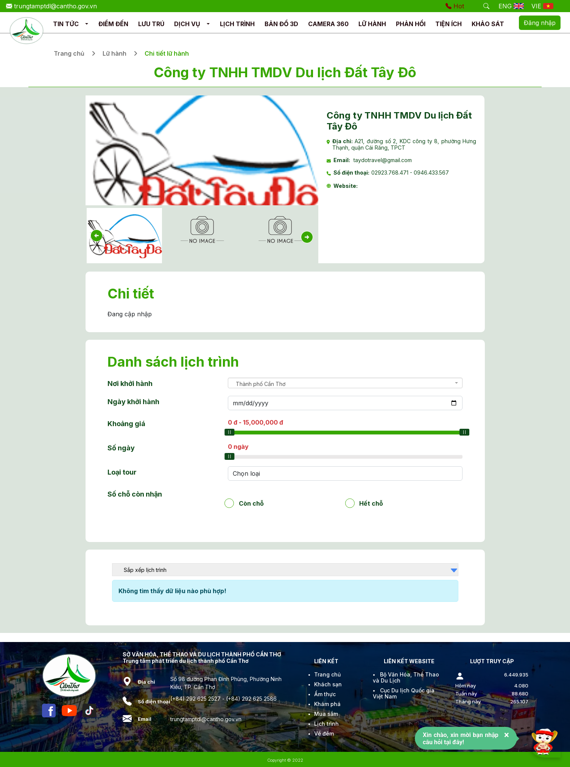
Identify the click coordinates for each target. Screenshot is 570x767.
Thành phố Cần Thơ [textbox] (260, 384)
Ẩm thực (325, 694)
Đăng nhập (540, 23)
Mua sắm (326, 714)
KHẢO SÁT (488, 24)
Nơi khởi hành (130, 383)
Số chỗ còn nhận (134, 494)
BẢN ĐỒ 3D (281, 24)
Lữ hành (114, 53)
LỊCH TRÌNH (237, 24)
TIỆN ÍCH (448, 24)
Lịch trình (326, 723)
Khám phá (327, 704)
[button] (87, 24)
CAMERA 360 (328, 24)
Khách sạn (328, 684)
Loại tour (122, 472)
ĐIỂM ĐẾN (113, 24)
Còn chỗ (251, 503)
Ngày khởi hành (133, 402)
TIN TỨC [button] (66, 24)
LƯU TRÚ (151, 24)
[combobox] (345, 383)
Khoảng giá (126, 424)
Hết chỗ (371, 503)
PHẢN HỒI (410, 24)
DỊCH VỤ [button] (187, 24)
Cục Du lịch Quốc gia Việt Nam (404, 693)
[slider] (229, 432)
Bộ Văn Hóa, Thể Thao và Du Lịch (406, 677)
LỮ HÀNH (372, 24)
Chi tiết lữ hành (167, 53)
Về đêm (324, 733)
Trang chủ (69, 53)
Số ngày (121, 448)
